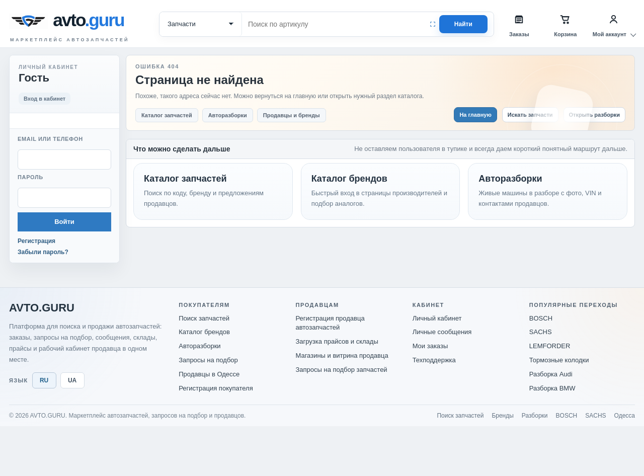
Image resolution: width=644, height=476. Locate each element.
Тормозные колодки (559, 360)
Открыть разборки (594, 115)
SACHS (540, 332)
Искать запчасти (530, 115)
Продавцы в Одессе (209, 374)
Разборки (535, 415)
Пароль (30, 177)
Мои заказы (430, 346)
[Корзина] (565, 24)
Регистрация (36, 241)
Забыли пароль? (43, 252)
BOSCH (540, 318)
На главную (475, 115)
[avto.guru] (90, 21)
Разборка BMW (552, 388)
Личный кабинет (437, 318)
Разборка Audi (551, 374)
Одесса (624, 415)
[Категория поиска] (200, 24)
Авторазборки (199, 346)
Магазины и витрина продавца (341, 355)
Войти (64, 221)
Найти (463, 24)
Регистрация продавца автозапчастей (329, 323)
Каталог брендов (204, 332)
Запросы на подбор (208, 360)
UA (72, 380)
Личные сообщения (442, 332)
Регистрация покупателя (216, 388)
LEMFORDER (550, 346)
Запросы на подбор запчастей (341, 369)
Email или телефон (50, 139)
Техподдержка (434, 360)
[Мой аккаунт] (614, 24)
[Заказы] (519, 24)
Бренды (502, 415)
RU (44, 380)
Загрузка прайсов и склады (336, 341)
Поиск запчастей (204, 318)
